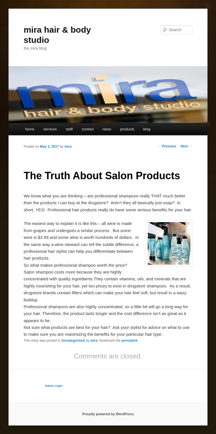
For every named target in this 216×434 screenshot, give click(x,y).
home (29, 129)
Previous (166, 146)
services (50, 129)
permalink (129, 341)
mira (68, 147)
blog (146, 129)
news (107, 129)
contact (88, 129)
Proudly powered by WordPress (108, 414)
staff (69, 129)
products (127, 129)
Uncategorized (73, 341)
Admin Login (53, 385)
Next (186, 146)
